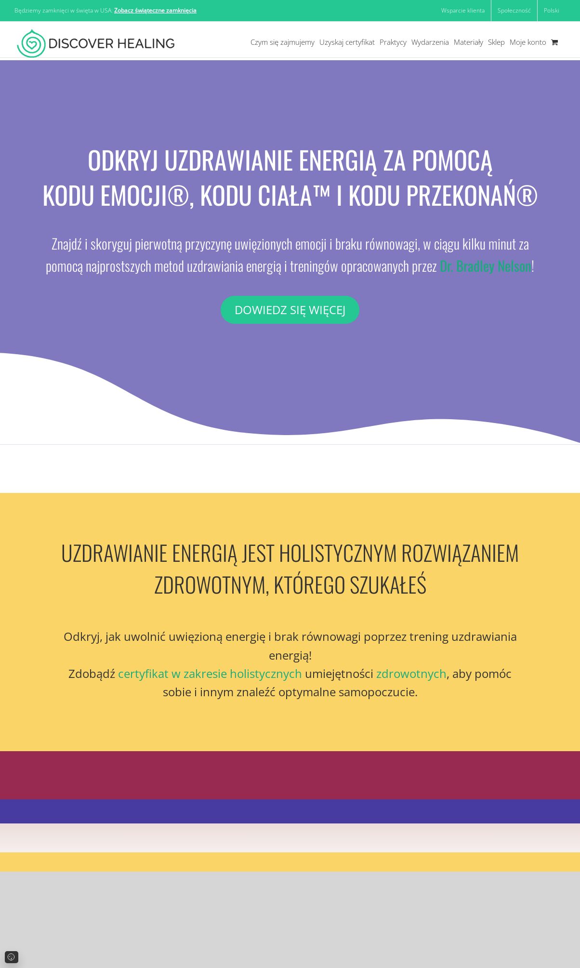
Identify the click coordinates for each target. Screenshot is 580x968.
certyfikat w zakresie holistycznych (210, 673)
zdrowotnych (411, 673)
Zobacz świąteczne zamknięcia (155, 10)
